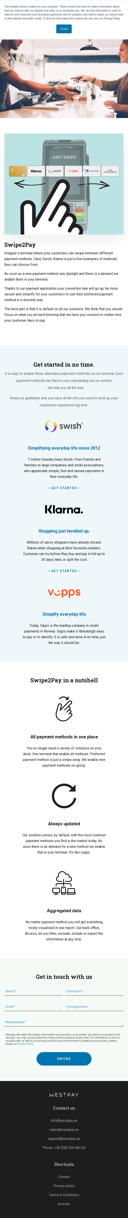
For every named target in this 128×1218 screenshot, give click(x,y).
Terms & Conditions (64, 1195)
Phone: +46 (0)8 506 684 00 (64, 1148)
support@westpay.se (64, 1139)
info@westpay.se (64, 1121)
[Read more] (64, 615)
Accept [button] (64, 28)
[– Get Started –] (64, 454)
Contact (64, 1177)
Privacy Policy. (26, 1043)
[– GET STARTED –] (64, 537)
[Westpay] (64, 1095)
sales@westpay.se (64, 1130)
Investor (64, 1204)
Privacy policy (64, 1186)
